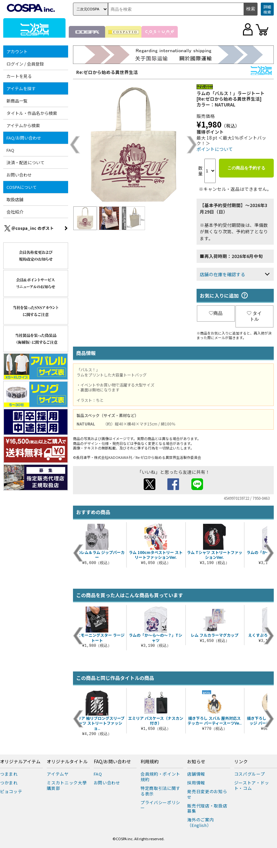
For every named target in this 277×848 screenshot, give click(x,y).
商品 (216, 313)
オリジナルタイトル (67, 762)
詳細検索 (267, 9)
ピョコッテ (11, 791)
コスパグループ (249, 774)
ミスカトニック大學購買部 (67, 785)
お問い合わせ (19, 175)
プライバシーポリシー (160, 805)
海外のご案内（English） (200, 822)
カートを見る (19, 76)
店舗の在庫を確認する (222, 274)
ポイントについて (215, 149)
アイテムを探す (21, 88)
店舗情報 (196, 774)
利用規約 (149, 762)
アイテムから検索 (23, 125)
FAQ (10, 150)
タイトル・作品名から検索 (31, 113)
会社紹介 (14, 212)
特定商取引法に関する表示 (160, 791)
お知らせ (196, 762)
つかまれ (9, 783)
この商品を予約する (246, 168)
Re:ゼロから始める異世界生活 (107, 72)
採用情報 (196, 783)
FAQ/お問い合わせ (23, 138)
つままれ (9, 774)
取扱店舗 (14, 199)
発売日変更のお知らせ (207, 794)
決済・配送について (25, 162)
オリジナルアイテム (20, 762)
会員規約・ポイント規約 (160, 776)
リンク (241, 762)
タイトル (254, 316)
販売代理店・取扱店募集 (207, 808)
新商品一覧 (17, 101)
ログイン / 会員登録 (25, 64)
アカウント (17, 51)
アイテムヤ (57, 774)
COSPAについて (21, 187)
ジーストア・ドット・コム (251, 785)
